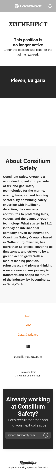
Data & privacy (28, 334)
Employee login (28, 372)
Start (28, 315)
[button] (50, 6)
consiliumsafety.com (28, 356)
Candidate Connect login (28, 375)
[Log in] (45, 435)
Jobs (28, 325)
